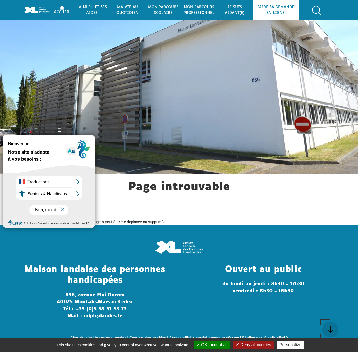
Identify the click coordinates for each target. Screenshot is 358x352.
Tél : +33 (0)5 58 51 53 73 (95, 309)
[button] (316, 10)
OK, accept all (211, 344)
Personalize (290, 344)
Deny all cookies (253, 344)
